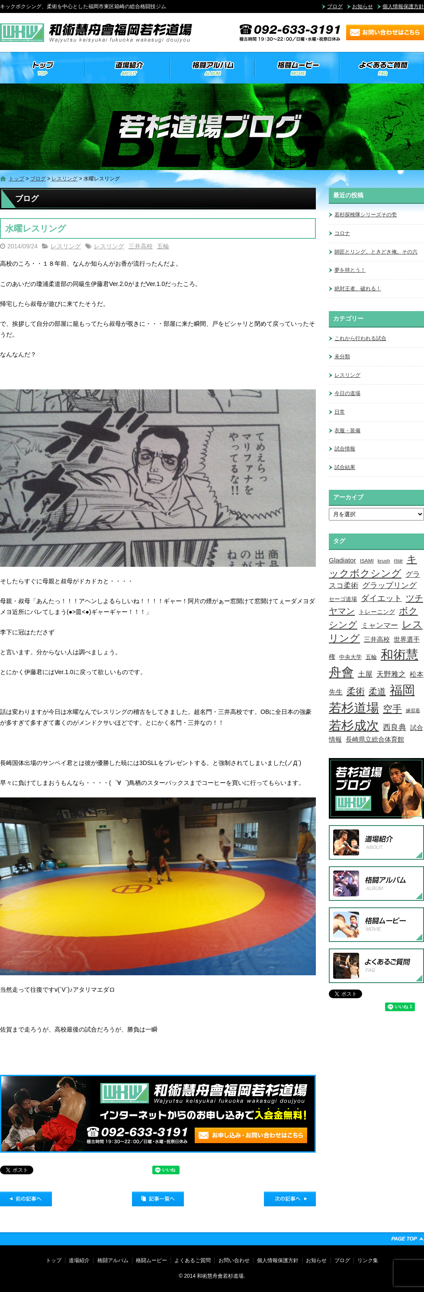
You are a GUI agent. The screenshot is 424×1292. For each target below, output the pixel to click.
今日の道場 (347, 393)
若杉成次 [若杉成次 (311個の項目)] (354, 725)
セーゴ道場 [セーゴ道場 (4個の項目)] (343, 599)
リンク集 (367, 1260)
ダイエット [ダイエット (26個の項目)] (381, 598)
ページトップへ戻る (407, 1238)
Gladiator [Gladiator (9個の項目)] (342, 560)
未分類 (342, 357)
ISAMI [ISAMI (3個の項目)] (367, 560)
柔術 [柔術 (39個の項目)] (356, 691)
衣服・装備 (347, 430)
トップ (42, 68)
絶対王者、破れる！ (357, 289)
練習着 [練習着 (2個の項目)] (413, 710)
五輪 (163, 246)
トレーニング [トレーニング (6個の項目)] (377, 611)
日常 (339, 412)
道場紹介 (127, 68)
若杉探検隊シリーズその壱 (365, 215)
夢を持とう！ (350, 270)
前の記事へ (26, 1199)
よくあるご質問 (381, 68)
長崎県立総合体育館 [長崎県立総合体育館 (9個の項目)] (375, 739)
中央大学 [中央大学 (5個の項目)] (350, 657)
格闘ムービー (296, 68)
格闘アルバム (212, 68)
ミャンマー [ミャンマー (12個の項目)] (379, 625)
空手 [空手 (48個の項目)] (392, 709)
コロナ (342, 233)
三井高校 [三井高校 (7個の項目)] (377, 639)
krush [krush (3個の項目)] (384, 560)
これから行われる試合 (360, 338)
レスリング (64, 179)
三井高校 (140, 246)
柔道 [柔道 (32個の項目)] (377, 691)
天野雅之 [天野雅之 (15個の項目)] (391, 674)
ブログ (335, 6)
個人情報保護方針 (403, 6)
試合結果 (344, 467)
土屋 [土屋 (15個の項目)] (365, 674)
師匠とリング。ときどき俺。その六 (376, 252)
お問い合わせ (234, 1260)
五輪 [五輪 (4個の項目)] (371, 657)
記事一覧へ (158, 1199)
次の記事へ (290, 1199)
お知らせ (362, 6)
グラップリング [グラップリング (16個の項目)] (389, 585)
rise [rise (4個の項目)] (398, 561)
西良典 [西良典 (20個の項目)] (394, 727)
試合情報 (344, 449)
